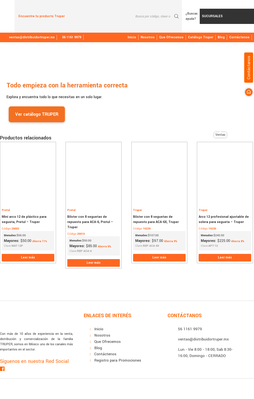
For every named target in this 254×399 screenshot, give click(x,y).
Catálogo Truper (200, 37)
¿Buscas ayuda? (192, 16)
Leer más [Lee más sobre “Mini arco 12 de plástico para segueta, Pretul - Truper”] (28, 257)
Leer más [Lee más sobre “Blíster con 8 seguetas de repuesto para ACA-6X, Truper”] (159, 257)
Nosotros (148, 37)
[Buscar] (176, 16)
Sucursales (212, 16)
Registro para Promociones (117, 360)
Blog (221, 37)
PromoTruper (239, 16)
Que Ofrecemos (171, 37)
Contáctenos (239, 37)
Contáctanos (249, 67)
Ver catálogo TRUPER (36, 114)
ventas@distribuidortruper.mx (29, 37)
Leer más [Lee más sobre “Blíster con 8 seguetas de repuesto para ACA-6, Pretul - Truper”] (94, 262)
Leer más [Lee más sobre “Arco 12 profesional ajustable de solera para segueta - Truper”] (225, 257)
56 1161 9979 (190, 329)
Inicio (132, 37)
